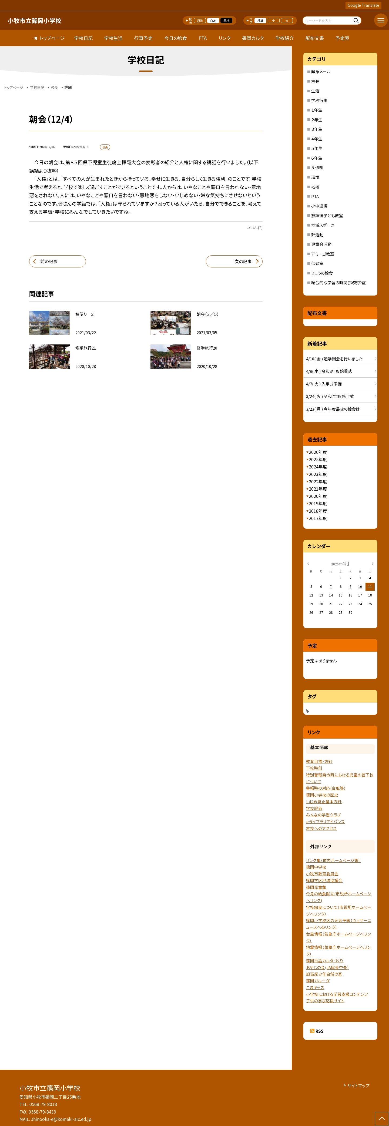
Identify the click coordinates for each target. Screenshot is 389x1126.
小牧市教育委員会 (322, 873)
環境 (315, 177)
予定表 (342, 38)
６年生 (316, 158)
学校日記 (83, 38)
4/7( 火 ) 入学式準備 (324, 384)
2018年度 (318, 511)
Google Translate (363, 5)
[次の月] (373, 563)
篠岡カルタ (253, 38)
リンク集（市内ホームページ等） (333, 860)
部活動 (317, 234)
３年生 (316, 129)
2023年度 (318, 474)
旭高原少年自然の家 (324, 974)
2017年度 (318, 518)
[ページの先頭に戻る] (382, 1119)
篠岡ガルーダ (318, 980)
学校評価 (314, 808)
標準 (260, 20)
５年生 (316, 148)
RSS (320, 1031)
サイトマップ (358, 1085)
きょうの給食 (322, 273)
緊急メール (321, 71)
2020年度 (318, 496)
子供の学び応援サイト (325, 1000)
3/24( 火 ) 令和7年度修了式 (330, 396)
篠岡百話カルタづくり (324, 960)
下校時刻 (314, 768)
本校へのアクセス (321, 828)
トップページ (52, 38)
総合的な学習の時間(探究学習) (339, 282)
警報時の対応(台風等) (325, 788)
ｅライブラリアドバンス (325, 821)
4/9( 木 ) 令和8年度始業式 (329, 371)
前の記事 (48, 261)
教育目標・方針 (319, 761)
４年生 (316, 139)
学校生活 (113, 38)
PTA (203, 38)
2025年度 (318, 459)
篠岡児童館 (316, 887)
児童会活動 (321, 244)
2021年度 (318, 488)
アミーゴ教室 (322, 254)
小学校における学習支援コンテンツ (337, 994)
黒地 (226, 20)
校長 (315, 81)
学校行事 (319, 100)
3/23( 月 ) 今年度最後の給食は (333, 409)
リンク (224, 38)
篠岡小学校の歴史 (322, 794)
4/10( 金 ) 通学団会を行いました (334, 358)
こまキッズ (315, 987)
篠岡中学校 (316, 867)
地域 (315, 186)
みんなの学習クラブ (323, 814)
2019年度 (318, 503)
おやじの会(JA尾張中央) (327, 967)
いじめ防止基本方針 (324, 801)
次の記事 (242, 261)
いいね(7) (254, 227)
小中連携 (319, 206)
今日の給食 (175, 38)
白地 (213, 20)
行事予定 (143, 38)
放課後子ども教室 (327, 215)
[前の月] (308, 563)
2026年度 (318, 452)
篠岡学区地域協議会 (324, 880)
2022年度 (318, 481)
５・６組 (317, 167)
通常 (200, 20)
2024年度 (318, 466)
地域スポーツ (322, 225)
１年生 (316, 110)
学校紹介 (285, 38)
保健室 (317, 263)
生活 (315, 90)
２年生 (316, 119)
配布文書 (315, 38)
